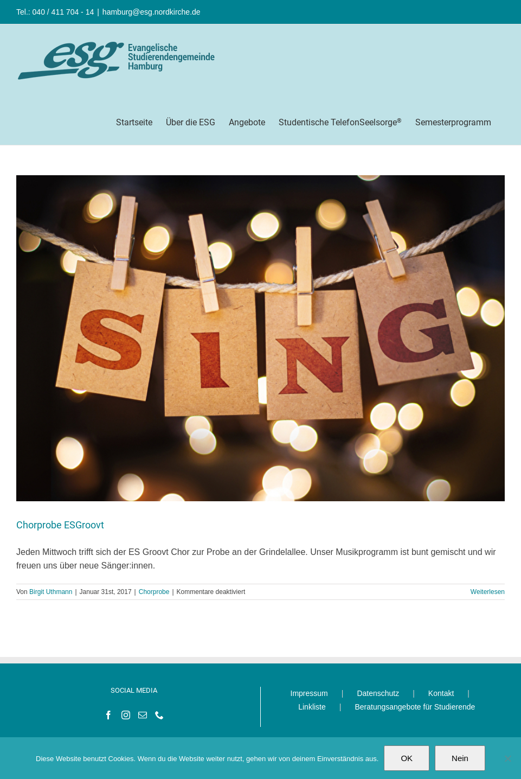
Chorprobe (154, 592)
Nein (460, 758)
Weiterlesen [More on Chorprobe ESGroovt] (488, 592)
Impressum (309, 693)
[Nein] (507, 758)
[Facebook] (108, 715)
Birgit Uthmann (50, 592)
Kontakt (441, 693)
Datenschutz (378, 693)
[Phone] (159, 715)
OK (407, 758)
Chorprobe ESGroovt (60, 525)
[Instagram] (125, 715)
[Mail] (142, 715)
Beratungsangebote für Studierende (415, 707)
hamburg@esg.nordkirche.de (151, 12)
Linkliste (312, 707)
